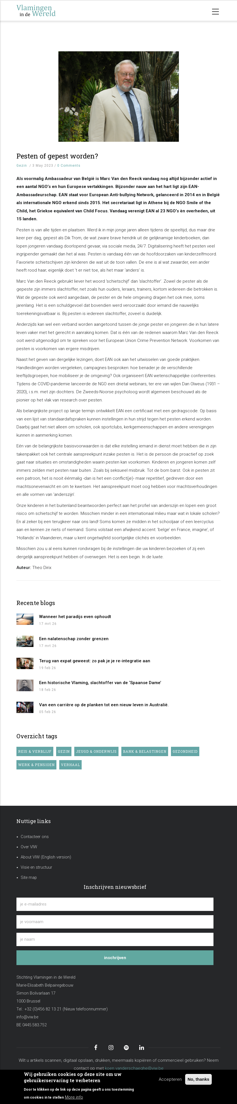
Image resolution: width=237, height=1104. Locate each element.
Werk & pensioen (36, 764)
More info (74, 1097)
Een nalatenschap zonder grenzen (74, 638)
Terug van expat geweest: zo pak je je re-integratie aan (94, 660)
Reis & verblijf (35, 751)
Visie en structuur (36, 867)
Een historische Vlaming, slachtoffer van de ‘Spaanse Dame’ (100, 682)
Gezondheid (185, 751)
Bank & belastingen (144, 751)
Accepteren (170, 1079)
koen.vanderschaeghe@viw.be (134, 1068)
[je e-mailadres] (114, 904)
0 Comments (69, 166)
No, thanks (199, 1079)
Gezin (21, 166)
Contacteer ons (35, 836)
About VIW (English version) (46, 857)
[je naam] (114, 939)
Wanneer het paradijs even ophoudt (75, 616)
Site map (29, 877)
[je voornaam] (114, 922)
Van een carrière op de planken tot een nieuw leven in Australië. (104, 704)
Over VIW (29, 847)
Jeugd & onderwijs (96, 751)
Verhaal (70, 764)
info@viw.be (27, 1017)
